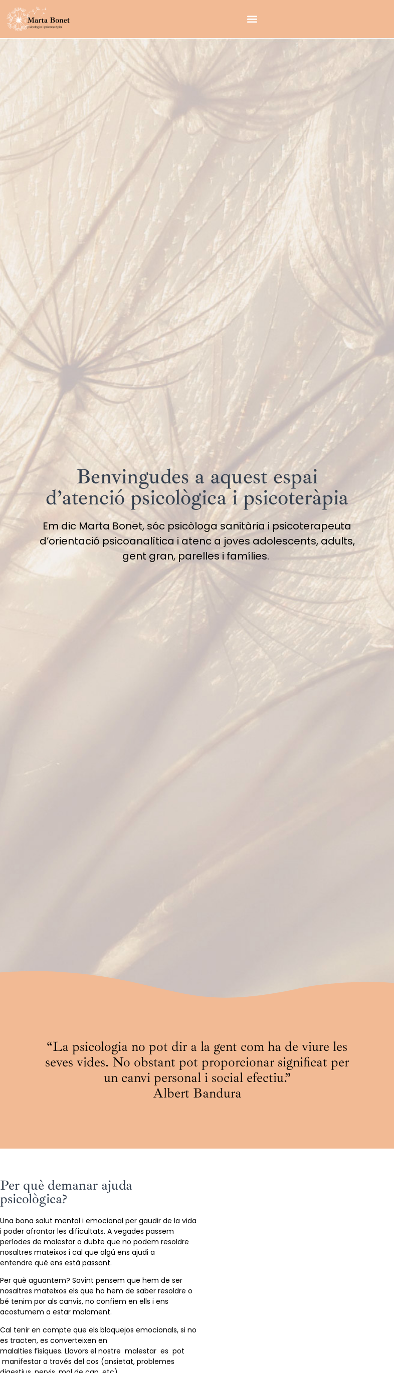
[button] (252, 19)
